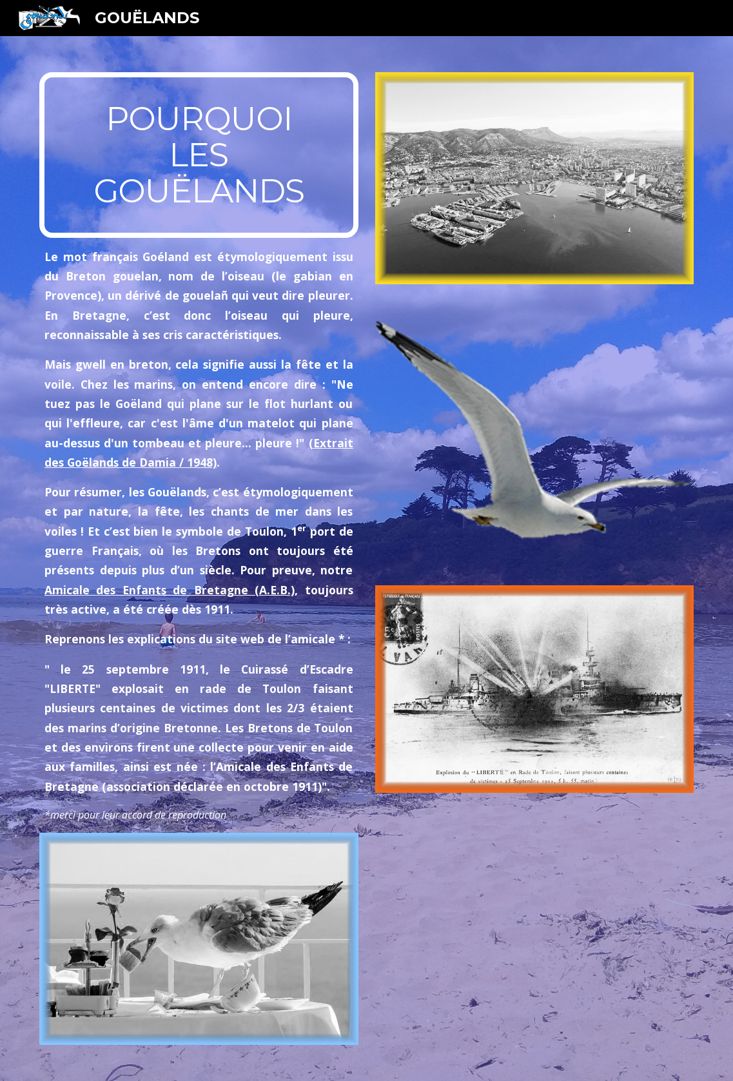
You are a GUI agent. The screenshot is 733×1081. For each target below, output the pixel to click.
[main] (198, 155)
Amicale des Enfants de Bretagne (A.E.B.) (169, 590)
